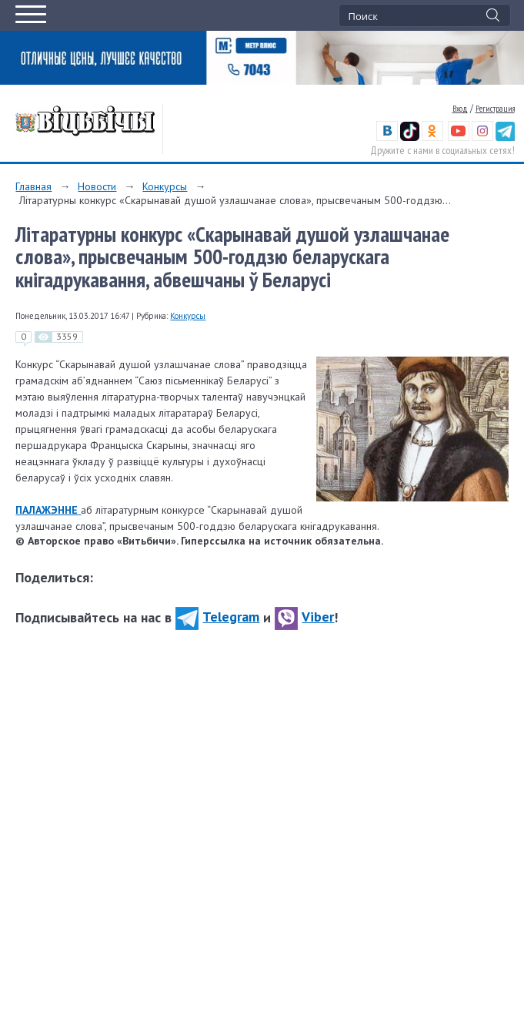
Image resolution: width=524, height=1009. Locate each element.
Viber (304, 616)
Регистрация (495, 108)
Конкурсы (164, 186)
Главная (33, 186)
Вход (460, 108)
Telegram (217, 616)
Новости (97, 186)
